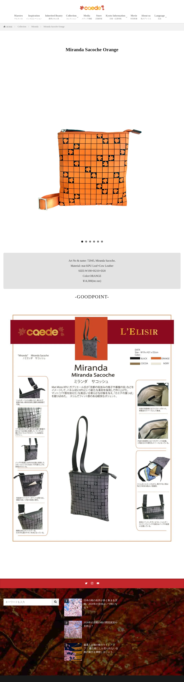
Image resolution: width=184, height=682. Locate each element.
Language (160, 17)
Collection (71, 17)
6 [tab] (102, 242)
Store (98, 17)
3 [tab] (90, 242)
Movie (133, 17)
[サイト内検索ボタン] (55, 602)
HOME (9, 27)
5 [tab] (98, 242)
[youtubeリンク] (98, 583)
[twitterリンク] (86, 583)
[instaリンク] (92, 583)
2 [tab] (86, 242)
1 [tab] (82, 242)
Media (87, 17)
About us (146, 17)
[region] (92, 153)
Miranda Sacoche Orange (54, 26)
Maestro (18, 17)
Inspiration (34, 17)
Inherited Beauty (54, 17)
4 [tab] (94, 242)
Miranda (34, 26)
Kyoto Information (115, 17)
